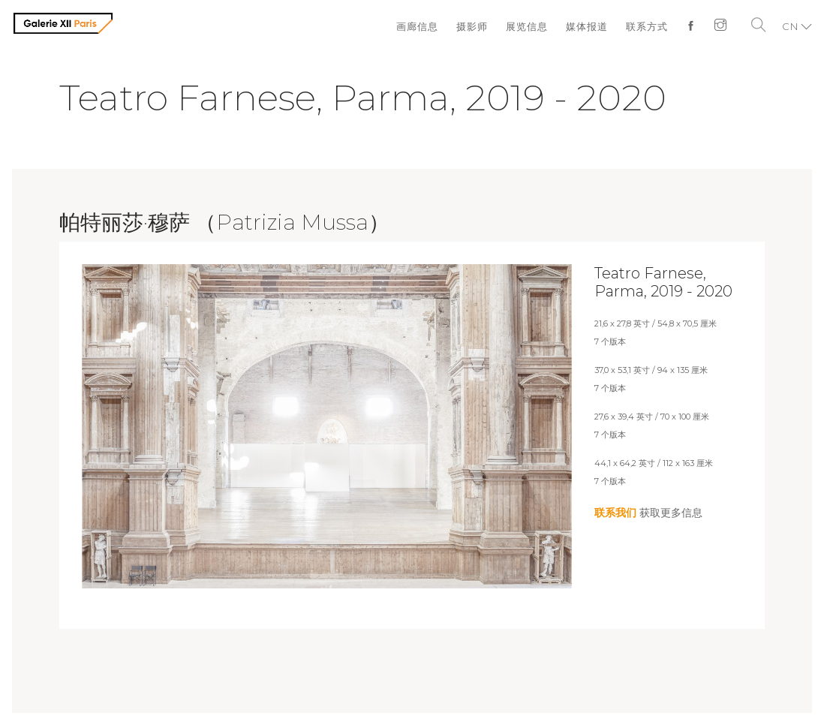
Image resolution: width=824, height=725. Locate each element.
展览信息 (527, 26)
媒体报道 (587, 26)
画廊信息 (417, 26)
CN (790, 26)
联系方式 (647, 26)
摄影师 (472, 26)
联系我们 (615, 512)
